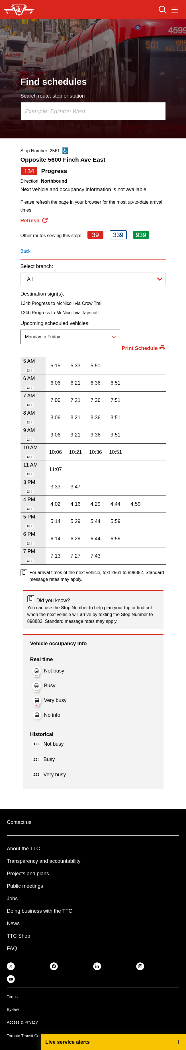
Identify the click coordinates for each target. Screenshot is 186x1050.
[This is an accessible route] (65, 150)
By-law (13, 1009)
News (13, 923)
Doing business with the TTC (39, 911)
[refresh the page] (34, 221)
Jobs (12, 898)
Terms (12, 996)
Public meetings (25, 886)
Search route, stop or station (53, 96)
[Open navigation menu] (174, 10)
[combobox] (93, 111)
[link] (11, 966)
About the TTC (23, 848)
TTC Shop (18, 936)
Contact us (19, 822)
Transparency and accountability (43, 861)
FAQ (12, 948)
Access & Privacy (22, 1022)
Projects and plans (28, 873)
